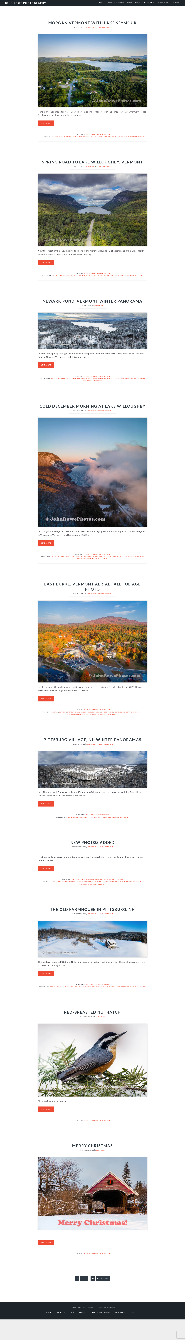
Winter (99, 391)
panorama (129, 389)
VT (144, 136)
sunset (93, 905)
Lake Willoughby (65, 281)
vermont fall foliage (107, 730)
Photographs (117, 136)
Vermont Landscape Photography (97, 134)
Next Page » (102, 1300)
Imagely (112, 1328)
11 (93, 1299)
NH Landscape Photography (97, 835)
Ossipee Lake (127, 902)
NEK (80, 136)
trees (137, 1007)
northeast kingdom (103, 136)
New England (88, 136)
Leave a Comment (104, 27)
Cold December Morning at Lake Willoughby (92, 419)
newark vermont (100, 389)
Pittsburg (113, 837)
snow (85, 391)
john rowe (74, 572)
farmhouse (54, 1007)
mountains (64, 1007)
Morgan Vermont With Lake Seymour (93, 22)
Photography (129, 136)
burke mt (62, 727)
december (62, 572)
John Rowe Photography (25, 3)
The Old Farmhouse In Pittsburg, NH (92, 929)
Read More (46, 123)
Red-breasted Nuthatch (92, 1032)
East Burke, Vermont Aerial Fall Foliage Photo (92, 602)
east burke (71, 727)
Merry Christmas (92, 1166)
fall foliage (86, 727)
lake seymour (56, 136)
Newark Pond (86, 389)
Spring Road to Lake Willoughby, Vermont (92, 164)
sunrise (91, 574)
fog (68, 572)
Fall (78, 727)
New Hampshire (90, 837)
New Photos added (92, 862)
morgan (75, 136)
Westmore (139, 281)
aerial (55, 281)
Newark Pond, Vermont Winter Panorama (92, 308)
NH (98, 837)
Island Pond (62, 902)
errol (54, 902)
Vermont (139, 136)
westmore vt (103, 574)
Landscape (67, 136)
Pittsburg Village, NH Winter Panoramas (92, 757)
